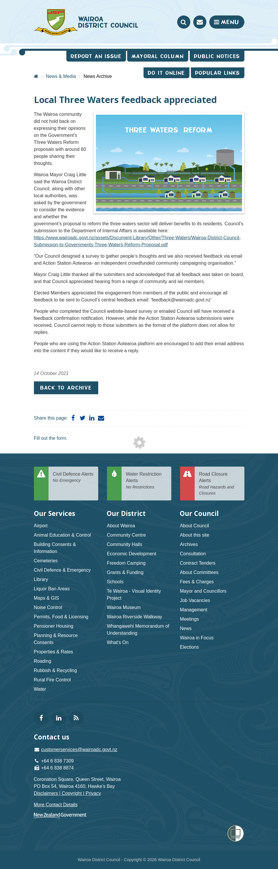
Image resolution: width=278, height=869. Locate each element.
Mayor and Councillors (203, 591)
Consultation (193, 553)
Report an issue (96, 56)
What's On (117, 642)
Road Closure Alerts (219, 484)
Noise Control (48, 607)
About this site (194, 535)
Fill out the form (50, 438)
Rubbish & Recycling (55, 670)
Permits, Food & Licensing (61, 616)
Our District (126, 513)
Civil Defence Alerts (73, 478)
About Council (194, 525)
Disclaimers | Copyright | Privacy (67, 793)
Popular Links (217, 73)
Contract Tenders (197, 563)
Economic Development (131, 553)
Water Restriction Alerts (146, 481)
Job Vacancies (195, 600)
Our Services (54, 513)
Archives (189, 544)
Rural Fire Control (52, 679)
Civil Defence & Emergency (62, 570)
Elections (189, 647)
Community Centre (126, 535)
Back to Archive (66, 387)
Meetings (189, 619)
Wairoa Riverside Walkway (134, 616)
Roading (42, 661)
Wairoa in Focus (196, 637)
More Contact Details (55, 804)
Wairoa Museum (124, 607)
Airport (41, 525)
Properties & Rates (53, 651)
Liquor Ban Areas (52, 588)
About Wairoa (121, 525)
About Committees (199, 572)
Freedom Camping (126, 563)
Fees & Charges (197, 581)
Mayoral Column (158, 56)
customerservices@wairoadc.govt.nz (79, 749)
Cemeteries (46, 560)
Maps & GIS (46, 598)
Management (193, 609)
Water (40, 689)
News (185, 628)
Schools (115, 581)
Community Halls (124, 544)
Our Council (199, 513)
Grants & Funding (125, 572)
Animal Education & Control (62, 535)
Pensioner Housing (53, 626)
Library (41, 579)
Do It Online (166, 73)
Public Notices (217, 56)
